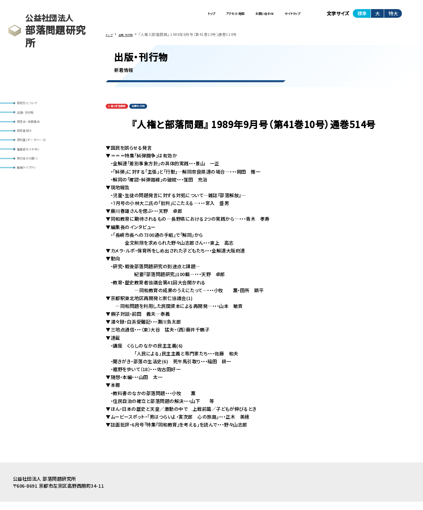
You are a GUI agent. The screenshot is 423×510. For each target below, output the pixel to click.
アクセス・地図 (195, 16)
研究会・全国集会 (37, 131)
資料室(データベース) (41, 157)
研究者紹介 (31, 144)
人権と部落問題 (122, 113)
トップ (158, 16)
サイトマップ (284, 16)
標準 (361, 16)
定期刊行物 (155, 113)
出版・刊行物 (32, 117)
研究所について (35, 105)
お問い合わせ (241, 16)
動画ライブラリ (34, 196)
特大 (393, 16)
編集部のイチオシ (37, 170)
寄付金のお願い (35, 182)
